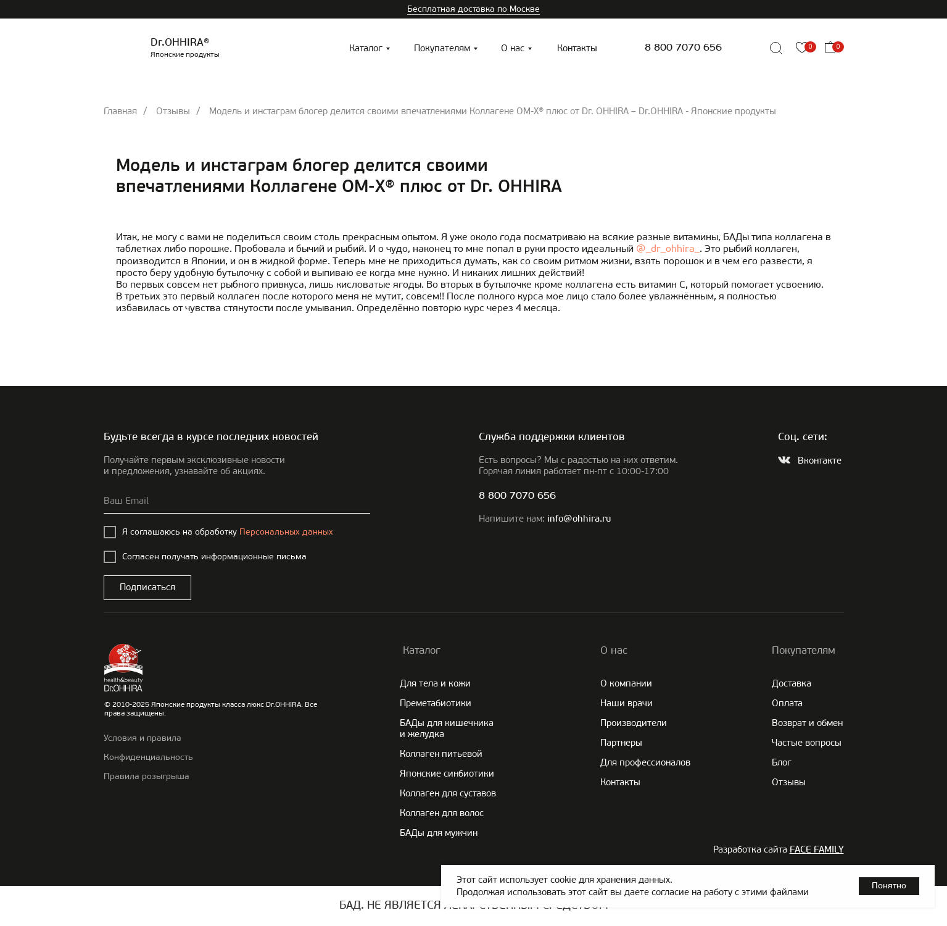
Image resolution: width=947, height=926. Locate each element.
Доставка (791, 683)
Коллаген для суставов (448, 793)
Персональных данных (286, 532)
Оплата (787, 703)
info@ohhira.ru (579, 519)
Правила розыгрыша (146, 776)
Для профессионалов (645, 762)
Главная (120, 111)
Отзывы (173, 111)
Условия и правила (142, 738)
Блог (782, 762)
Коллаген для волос (442, 813)
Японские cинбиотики (447, 773)
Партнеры (621, 742)
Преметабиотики (435, 703)
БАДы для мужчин (439, 832)
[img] (748, 48)
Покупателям (442, 48)
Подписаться (147, 587)
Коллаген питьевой (441, 753)
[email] (237, 501)
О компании (626, 683)
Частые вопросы (807, 742)
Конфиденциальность (148, 757)
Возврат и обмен (807, 722)
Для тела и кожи (435, 683)
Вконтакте (820, 460)
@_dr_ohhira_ (668, 248)
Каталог (366, 48)
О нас (512, 48)
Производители (633, 722)
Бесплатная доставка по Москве (473, 9)
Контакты (577, 48)
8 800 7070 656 (683, 48)
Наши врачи (626, 703)
